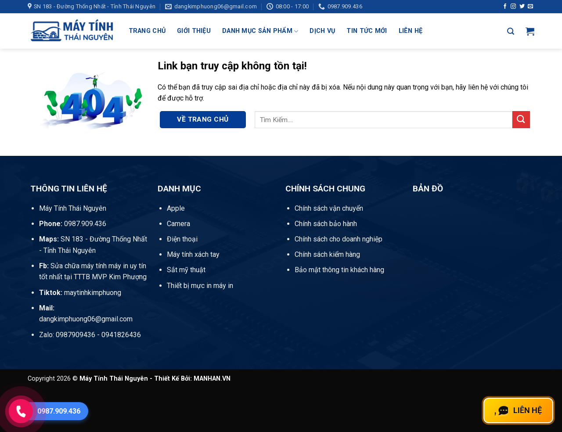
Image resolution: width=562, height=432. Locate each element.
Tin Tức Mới (366, 31)
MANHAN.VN (212, 378)
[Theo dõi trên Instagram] (513, 7)
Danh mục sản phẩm (260, 31)
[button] (510, 31)
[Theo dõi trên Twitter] (522, 7)
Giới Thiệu (194, 31)
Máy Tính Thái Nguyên (72, 208)
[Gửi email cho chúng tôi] (530, 7)
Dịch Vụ (322, 31)
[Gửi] (521, 119)
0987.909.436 (72, 224)
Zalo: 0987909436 (67, 335)
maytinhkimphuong (80, 292)
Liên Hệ (411, 31)
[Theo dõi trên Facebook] (505, 7)
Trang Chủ (147, 31)
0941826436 (121, 335)
